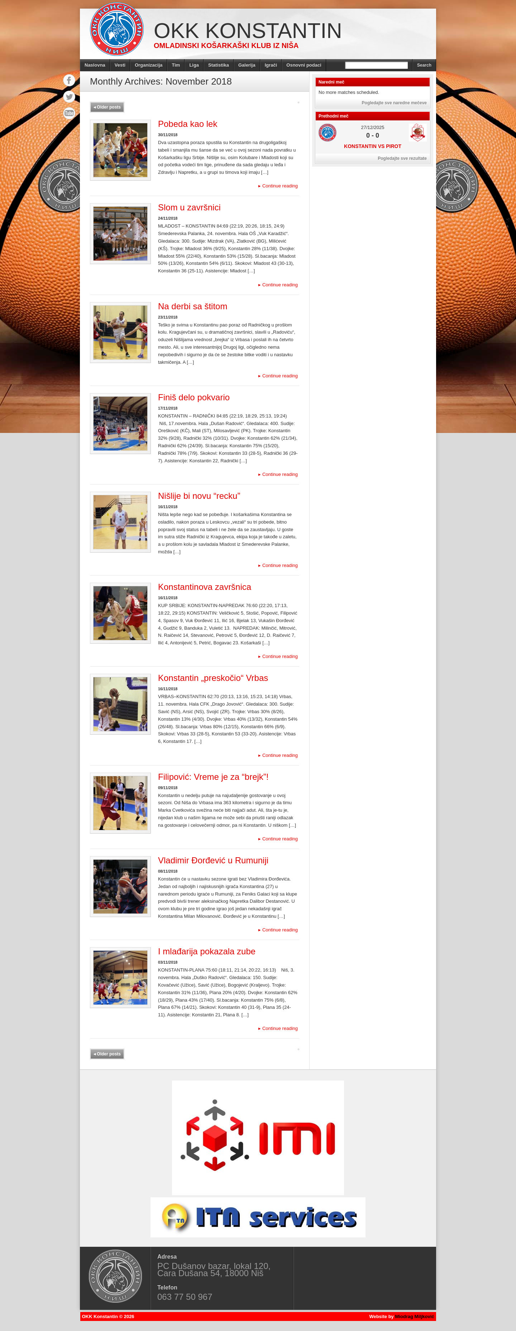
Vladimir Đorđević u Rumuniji (213, 860)
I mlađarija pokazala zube (206, 951)
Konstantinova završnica (204, 587)
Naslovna (95, 65)
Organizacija (148, 65)
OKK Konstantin (248, 31)
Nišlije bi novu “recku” (199, 496)
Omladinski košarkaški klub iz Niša (226, 45)
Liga (194, 65)
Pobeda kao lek (187, 124)
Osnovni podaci (303, 65)
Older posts (107, 107)
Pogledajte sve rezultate (402, 158)
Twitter (69, 96)
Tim (176, 65)
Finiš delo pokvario (194, 397)
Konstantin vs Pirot (372, 146)
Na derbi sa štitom (192, 306)
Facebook (69, 80)
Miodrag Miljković (414, 1316)
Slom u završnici (189, 207)
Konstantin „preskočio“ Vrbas (213, 678)
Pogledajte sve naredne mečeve (394, 102)
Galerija (246, 65)
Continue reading (278, 186)
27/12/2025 (372, 127)
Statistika (218, 65)
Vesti (120, 65)
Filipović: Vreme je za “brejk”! (213, 777)
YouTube (69, 113)
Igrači (271, 65)
